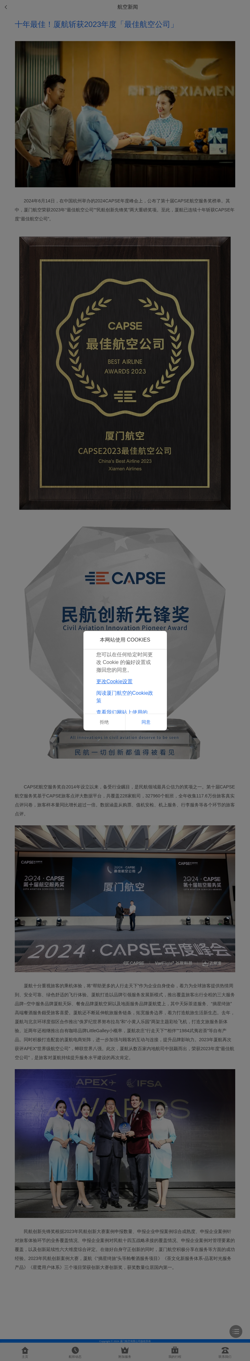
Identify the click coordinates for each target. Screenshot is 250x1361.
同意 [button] (146, 722)
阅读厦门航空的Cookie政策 (124, 696)
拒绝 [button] (104, 722)
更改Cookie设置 (114, 681)
